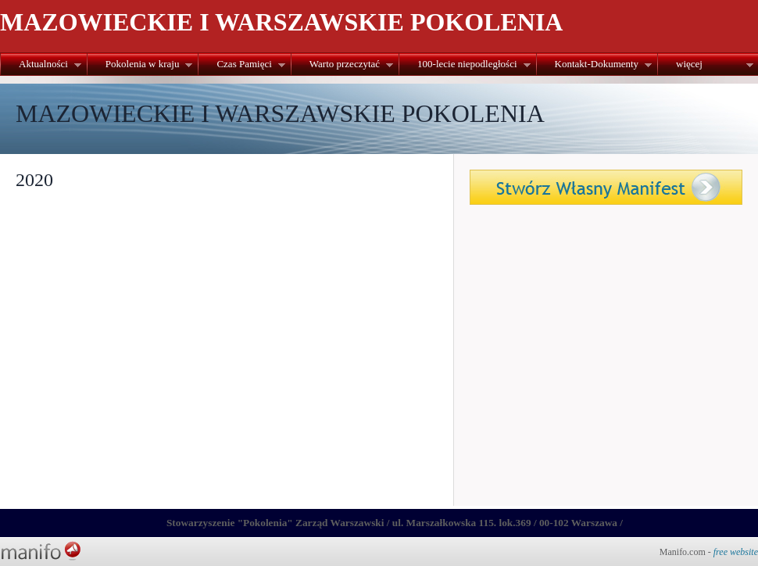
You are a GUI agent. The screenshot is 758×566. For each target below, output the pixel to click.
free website (735, 551)
